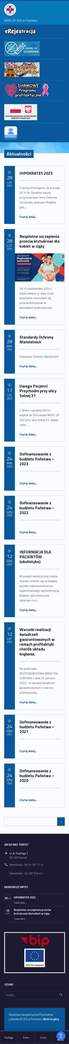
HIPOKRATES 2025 (36, 173)
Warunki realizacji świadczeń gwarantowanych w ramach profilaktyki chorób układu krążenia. (37, 641)
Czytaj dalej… (28, 216)
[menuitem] (8, 1037)
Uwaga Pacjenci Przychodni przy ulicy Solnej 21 (38, 391)
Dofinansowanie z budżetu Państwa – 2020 (37, 776)
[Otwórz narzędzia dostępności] (60, 1035)
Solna (26, 1037)
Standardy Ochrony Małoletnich (36, 339)
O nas (43, 1037)
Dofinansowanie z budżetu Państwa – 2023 (37, 459)
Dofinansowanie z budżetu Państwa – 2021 (37, 727)
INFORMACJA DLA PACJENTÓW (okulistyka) (35, 557)
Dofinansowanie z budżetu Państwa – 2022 (37, 508)
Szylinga (8, 1037)
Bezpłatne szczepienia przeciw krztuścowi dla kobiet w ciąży (40, 241)
